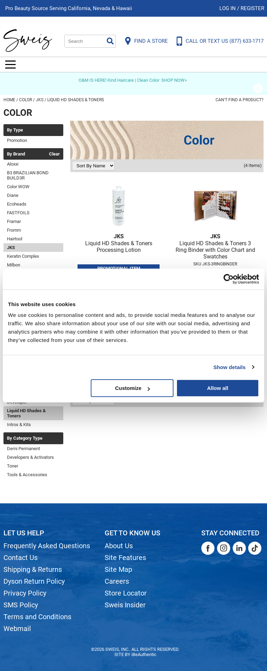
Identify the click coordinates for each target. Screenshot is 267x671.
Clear (54, 154)
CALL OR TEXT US (225, 41)
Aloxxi (12, 164)
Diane (12, 195)
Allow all (217, 388)
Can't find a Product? (240, 99)
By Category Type (24, 438)
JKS (11, 247)
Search (110, 41)
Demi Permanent (23, 448)
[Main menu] (10, 64)
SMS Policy (20, 605)
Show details (229, 367)
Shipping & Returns (32, 569)
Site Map (118, 569)
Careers (117, 581)
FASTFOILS (18, 212)
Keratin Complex (23, 256)
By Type (15, 130)
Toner (12, 466)
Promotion (17, 140)
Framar (14, 221)
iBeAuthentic (143, 654)
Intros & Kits (19, 424)
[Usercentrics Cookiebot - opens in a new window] (228, 279)
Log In (228, 8)
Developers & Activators (30, 457)
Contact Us (20, 557)
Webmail (17, 628)
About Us (119, 546)
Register (252, 8)
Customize (132, 388)
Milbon (13, 264)
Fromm (14, 230)
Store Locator (126, 593)
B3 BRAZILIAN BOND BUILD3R (28, 175)
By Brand (16, 154)
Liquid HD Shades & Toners (26, 413)
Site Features (125, 557)
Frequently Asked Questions (46, 546)
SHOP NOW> (174, 80)
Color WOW (18, 186)
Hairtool (14, 238)
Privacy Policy (24, 593)
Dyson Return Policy (34, 581)
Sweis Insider (125, 605)
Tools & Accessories (27, 474)
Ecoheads (16, 204)
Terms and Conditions (37, 617)
